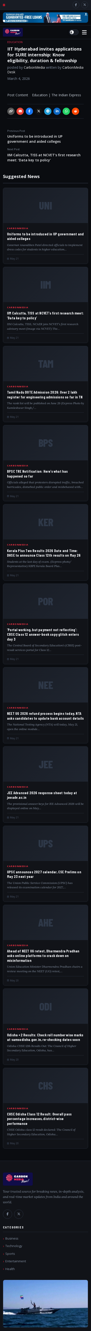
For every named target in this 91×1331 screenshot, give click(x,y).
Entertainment (15, 1261)
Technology (13, 1246)
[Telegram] (47, 111)
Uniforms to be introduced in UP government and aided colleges (45, 136)
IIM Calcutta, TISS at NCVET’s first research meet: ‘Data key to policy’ (45, 154)
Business (11, 1238)
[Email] (20, 111)
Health (10, 1269)
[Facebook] (76, 4)
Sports (10, 1254)
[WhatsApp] (66, 111)
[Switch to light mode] (74, 32)
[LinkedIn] (57, 111)
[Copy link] (11, 111)
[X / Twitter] (84, 4)
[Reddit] (75, 111)
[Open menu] (84, 32)
